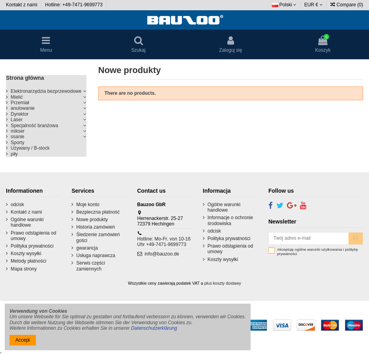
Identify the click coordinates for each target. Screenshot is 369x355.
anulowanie (23, 108)
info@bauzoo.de (161, 254)
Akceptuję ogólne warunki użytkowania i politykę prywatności (317, 251)
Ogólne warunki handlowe (27, 222)
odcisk (17, 204)
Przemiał (20, 102)
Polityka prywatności (32, 246)
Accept (22, 340)
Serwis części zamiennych (90, 265)
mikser (17, 131)
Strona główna (25, 78)
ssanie (17, 136)
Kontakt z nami (22, 5)
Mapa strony (24, 269)
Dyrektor (19, 114)
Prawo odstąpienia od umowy (33, 235)
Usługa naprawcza (95, 255)
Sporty (17, 142)
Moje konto (87, 204)
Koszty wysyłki (26, 253)
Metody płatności (28, 261)
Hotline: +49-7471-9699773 (74, 5)
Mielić (17, 97)
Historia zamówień (95, 227)
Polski (284, 5)
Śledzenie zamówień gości (98, 237)
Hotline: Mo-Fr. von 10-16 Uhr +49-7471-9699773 (164, 241)
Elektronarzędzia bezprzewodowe (46, 91)
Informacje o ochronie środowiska (230, 220)
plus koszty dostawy (222, 283)
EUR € (313, 5)
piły (14, 154)
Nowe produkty (92, 219)
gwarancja (87, 248)
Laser (16, 119)
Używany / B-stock (30, 148)
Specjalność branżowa (34, 125)
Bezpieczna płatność (98, 212)
